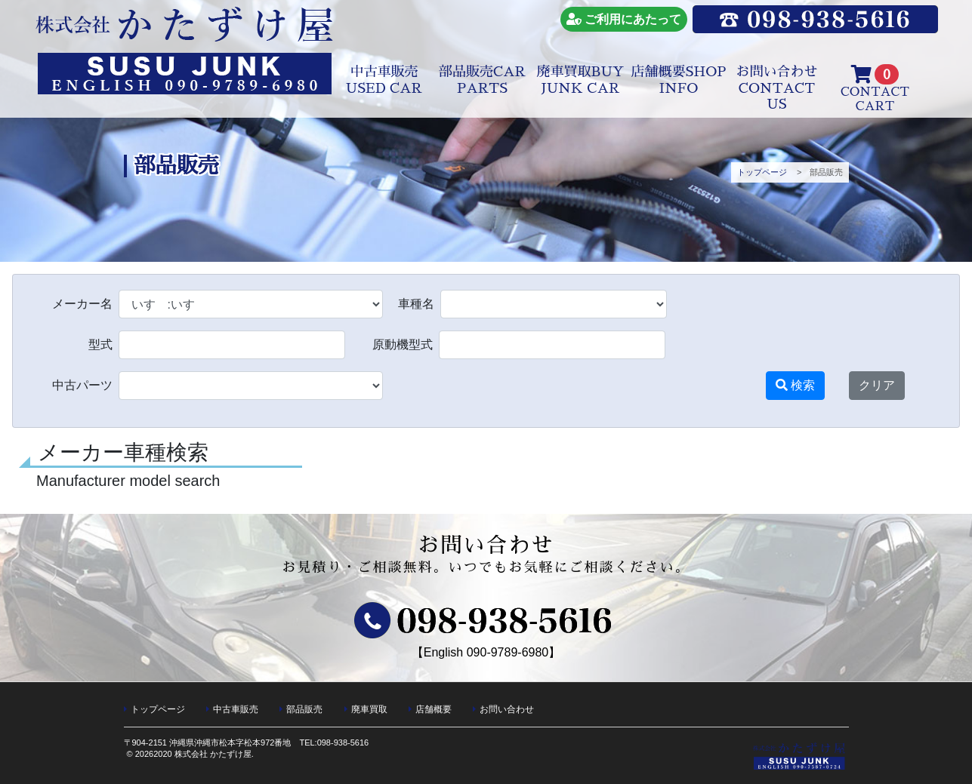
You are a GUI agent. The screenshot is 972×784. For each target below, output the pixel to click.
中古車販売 (384, 80)
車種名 (416, 304)
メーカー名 (82, 304)
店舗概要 (679, 80)
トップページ (762, 172)
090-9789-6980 (508, 652)
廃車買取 (581, 80)
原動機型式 (402, 345)
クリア (877, 385)
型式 (100, 345)
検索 (795, 385)
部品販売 (482, 80)
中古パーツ (82, 386)
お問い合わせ (777, 88)
